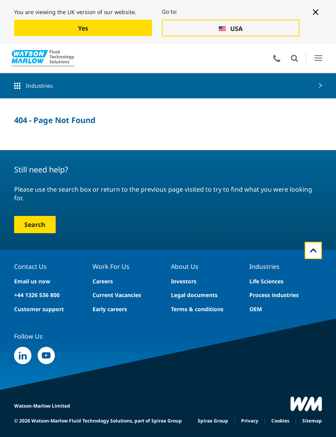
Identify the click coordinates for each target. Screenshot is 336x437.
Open (294, 58)
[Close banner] (315, 12)
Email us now (32, 281)
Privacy (249, 420)
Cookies (280, 420)
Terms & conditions (197, 309)
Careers (103, 281)
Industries (39, 85)
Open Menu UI (318, 58)
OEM (255, 309)
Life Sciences (266, 281)
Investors (183, 281)
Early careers (110, 309)
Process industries (274, 295)
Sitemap (312, 420)
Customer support (39, 309)
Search (34, 224)
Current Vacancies (117, 295)
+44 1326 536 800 (37, 295)
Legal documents (194, 295)
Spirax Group (213, 420)
